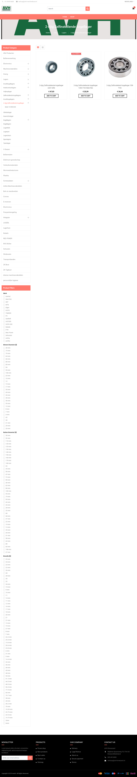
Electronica (7, 64)
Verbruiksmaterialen (10, 165)
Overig (5, 74)
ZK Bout (6, 265)
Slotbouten (7, 254)
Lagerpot (6, 131)
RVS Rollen (7, 244)
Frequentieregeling (10, 212)
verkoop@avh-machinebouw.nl (26, 1)
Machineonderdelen (10, 69)
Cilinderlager (7, 112)
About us (75, 755)
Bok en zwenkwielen (10, 191)
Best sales (41, 755)
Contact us (41, 759)
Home (48, 33)
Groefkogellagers (9, 84)
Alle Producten (8, 53)
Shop (55, 33)
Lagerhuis (6, 228)
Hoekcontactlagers (9, 88)
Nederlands (129, 1)
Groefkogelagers (8, 99)
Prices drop (41, 748)
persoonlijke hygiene (10, 280)
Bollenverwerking (9, 58)
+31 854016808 (8, 1)
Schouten (6, 249)
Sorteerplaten (8, 181)
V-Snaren (6, 149)
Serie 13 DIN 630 (10, 107)
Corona (6, 197)
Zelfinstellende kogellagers (12, 95)
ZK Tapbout (7, 270)
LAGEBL (6, 223)
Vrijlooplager (7, 91)
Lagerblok (6, 128)
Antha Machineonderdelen (12, 186)
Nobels (5, 233)
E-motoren (7, 202)
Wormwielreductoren (10, 170)
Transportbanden (9, 259)
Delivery (74, 748)
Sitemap (40, 762)
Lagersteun (7, 135)
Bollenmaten (7, 155)
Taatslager (6, 143)
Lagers (64, 33)
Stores (74, 762)
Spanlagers (7, 139)
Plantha (6, 176)
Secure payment (77, 759)
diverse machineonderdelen (13, 275)
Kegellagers (7, 120)
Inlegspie (6, 217)
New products (42, 752)
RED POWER (7, 238)
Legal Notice (76, 752)
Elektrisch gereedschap (11, 160)
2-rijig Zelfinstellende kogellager (81, 33)
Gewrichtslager (8, 116)
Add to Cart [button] (51, 96)
